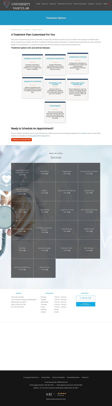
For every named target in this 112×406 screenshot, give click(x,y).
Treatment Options (37, 30)
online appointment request (37, 136)
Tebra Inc (36, 377)
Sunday (55, 312)
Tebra (64, 399)
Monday (55, 297)
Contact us (84, 133)
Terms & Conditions (58, 377)
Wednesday (55, 302)
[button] (109, 3)
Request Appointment (86, 304)
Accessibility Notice (73, 377)
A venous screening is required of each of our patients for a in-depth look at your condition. (32, 64)
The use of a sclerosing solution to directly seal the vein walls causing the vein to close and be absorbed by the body (55, 112)
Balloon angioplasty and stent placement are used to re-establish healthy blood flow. (33, 87)
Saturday (55, 309)
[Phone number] (85, 298)
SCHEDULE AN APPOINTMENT (21, 140)
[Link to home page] (17, 5)
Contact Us (85, 377)
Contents (27, 30)
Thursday (55, 304)
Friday (55, 307)
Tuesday (55, 299)
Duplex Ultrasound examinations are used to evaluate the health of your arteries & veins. (55, 64)
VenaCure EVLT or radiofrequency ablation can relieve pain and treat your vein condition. (55, 88)
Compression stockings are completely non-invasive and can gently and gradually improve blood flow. (78, 63)
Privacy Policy (45, 377)
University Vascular (16, 30)
